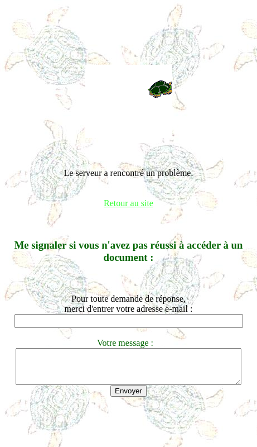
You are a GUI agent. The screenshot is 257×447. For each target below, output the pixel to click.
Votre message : (128, 343)
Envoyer (128, 397)
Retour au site (128, 203)
